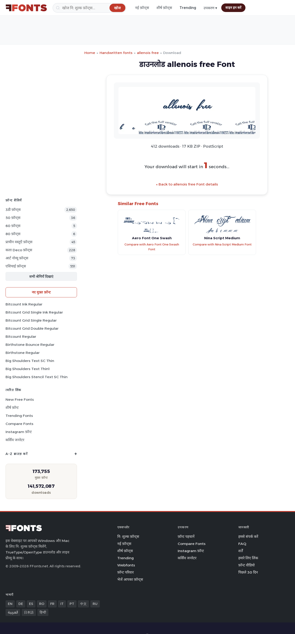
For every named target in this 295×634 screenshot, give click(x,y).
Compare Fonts (19, 424)
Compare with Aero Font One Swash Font (151, 247)
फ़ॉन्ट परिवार (125, 572)
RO (41, 604)
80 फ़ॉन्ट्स (13, 234)
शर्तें (240, 551)
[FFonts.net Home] (26, 8)
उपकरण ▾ (210, 8)
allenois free (148, 53)
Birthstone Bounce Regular (30, 344)
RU (95, 604)
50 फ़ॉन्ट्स (13, 217)
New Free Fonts (20, 399)
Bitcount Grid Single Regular (31, 320)
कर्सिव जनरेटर (15, 440)
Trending (188, 8)
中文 (83, 604)
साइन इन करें (233, 8)
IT (62, 604)
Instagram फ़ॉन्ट (19, 432)
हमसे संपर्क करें (248, 536)
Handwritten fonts (116, 53)
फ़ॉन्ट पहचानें (186, 536)
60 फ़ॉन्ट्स (13, 226)
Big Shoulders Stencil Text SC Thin (37, 377)
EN (10, 604)
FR (52, 604)
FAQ (242, 543)
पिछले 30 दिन (248, 572)
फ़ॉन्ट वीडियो (246, 565)
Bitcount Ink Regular (24, 304)
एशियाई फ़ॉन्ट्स (16, 266)
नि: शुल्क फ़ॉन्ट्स (128, 536)
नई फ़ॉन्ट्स (142, 8)
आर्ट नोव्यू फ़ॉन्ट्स (17, 258)
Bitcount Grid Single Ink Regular (34, 312)
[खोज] (89, 8)
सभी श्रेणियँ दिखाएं (41, 276)
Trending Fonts (19, 415)
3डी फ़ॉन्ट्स (13, 209)
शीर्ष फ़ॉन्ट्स (164, 8)
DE (20, 604)
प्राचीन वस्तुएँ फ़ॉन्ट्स (19, 242)
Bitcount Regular (21, 336)
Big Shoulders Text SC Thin (30, 361)
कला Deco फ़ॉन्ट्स (19, 250)
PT (72, 604)
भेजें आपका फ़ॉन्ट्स (130, 579)
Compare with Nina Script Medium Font (222, 244)
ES (31, 604)
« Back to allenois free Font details (187, 184)
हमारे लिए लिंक (248, 558)
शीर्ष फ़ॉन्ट (12, 407)
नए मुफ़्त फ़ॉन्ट (41, 292)
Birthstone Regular (23, 352)
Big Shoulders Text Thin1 (28, 369)
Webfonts (126, 565)
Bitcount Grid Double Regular (32, 328)
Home (89, 53)
